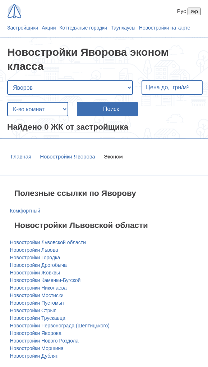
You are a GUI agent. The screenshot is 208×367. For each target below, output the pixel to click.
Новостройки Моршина (37, 348)
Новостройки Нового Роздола (44, 341)
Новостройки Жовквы (35, 273)
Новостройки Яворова (67, 156)
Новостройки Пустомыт (37, 303)
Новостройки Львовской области (48, 242)
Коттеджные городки (83, 28)
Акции (49, 28)
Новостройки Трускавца (37, 318)
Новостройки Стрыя (33, 310)
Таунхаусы (123, 28)
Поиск (111, 109)
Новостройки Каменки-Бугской (45, 280)
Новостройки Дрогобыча (38, 265)
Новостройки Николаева (38, 288)
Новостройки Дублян (34, 356)
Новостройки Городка (35, 257)
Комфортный (25, 211)
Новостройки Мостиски (37, 295)
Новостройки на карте (164, 28)
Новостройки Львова (34, 250)
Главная (21, 156)
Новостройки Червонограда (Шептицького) (60, 325)
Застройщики (22, 28)
